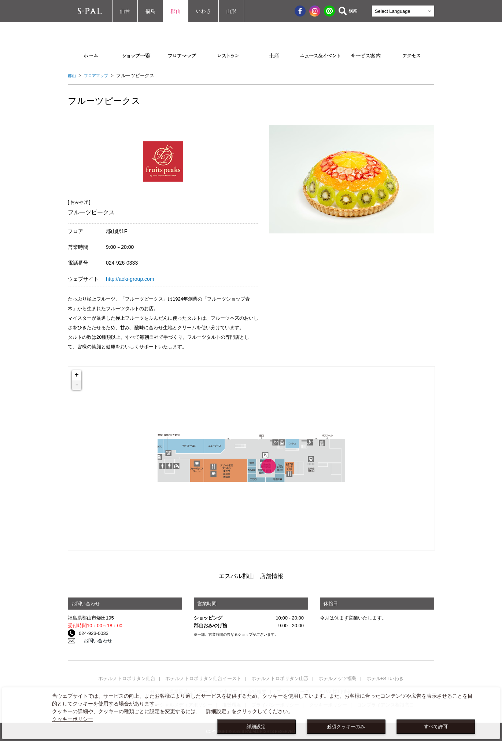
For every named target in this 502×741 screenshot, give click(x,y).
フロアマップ (99, 75)
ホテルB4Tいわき (385, 678)
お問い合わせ (93, 641)
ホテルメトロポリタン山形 (280, 678)
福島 (150, 11)
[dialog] (251, 713)
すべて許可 (436, 726)
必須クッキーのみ (346, 726)
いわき (203, 11)
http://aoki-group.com (130, 279)
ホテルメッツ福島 (337, 678)
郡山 (175, 11)
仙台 (125, 11)
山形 (231, 11)
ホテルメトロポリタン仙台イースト (203, 678)
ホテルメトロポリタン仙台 (126, 678)
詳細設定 (256, 726)
